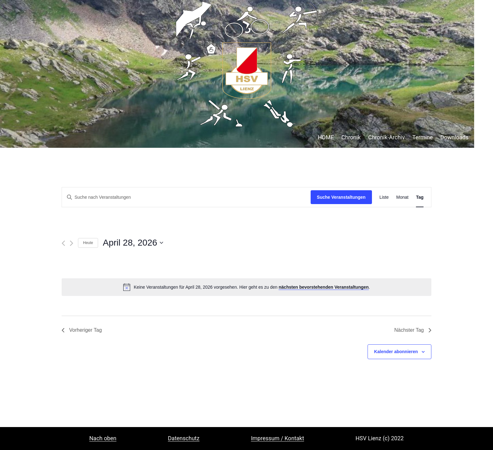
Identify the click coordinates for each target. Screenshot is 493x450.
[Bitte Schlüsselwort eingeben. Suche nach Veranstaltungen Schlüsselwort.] (186, 197)
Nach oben (102, 438)
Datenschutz (183, 438)
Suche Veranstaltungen (341, 197)
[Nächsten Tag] (71, 243)
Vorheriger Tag (82, 330)
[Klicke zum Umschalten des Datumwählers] (133, 242)
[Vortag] (63, 243)
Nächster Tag (412, 330)
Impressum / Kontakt (277, 438)
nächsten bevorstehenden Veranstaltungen (323, 287)
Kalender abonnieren (396, 351)
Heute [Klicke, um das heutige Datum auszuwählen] (88, 243)
